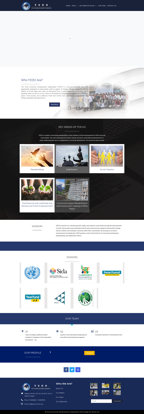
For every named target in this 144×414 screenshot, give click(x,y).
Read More (54, 104)
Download (89, 353)
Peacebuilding (71, 169)
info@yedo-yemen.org (35, 404)
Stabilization (72, 141)
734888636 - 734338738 (37, 400)
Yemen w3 (95, 412)
